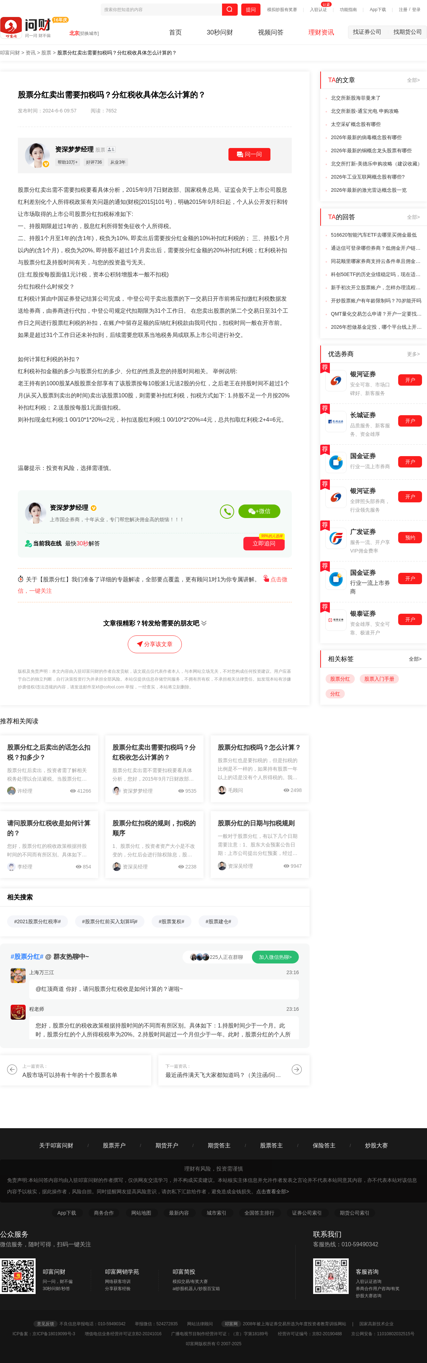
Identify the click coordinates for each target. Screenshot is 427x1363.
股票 (46, 53)
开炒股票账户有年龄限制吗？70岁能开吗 (376, 300)
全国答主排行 (260, 1213)
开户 (410, 380)
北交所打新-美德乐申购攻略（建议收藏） (376, 164)
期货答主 (219, 1145)
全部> (413, 80)
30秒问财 (220, 32)
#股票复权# (171, 921)
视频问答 (271, 32)
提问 (251, 9)
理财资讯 (321, 32)
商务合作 (104, 1213)
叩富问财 (10, 53)
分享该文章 (155, 644)
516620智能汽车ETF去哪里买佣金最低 (374, 235)
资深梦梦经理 (81, 149)
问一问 (249, 154)
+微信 (259, 511)
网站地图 (142, 1213)
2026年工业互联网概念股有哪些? (368, 177)
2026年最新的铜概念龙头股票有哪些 (371, 150)
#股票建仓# (218, 921)
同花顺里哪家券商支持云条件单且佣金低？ (377, 261)
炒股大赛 (376, 1145)
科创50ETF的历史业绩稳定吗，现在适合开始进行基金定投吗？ (377, 274)
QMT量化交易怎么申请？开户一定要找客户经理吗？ (377, 314)
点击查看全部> (272, 1191)
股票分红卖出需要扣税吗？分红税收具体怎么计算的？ (117, 53)
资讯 (31, 53)
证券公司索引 (307, 1213)
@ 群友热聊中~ (50, 956)
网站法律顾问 (203, 1323)
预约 (410, 537)
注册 (403, 9)
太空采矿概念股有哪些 (356, 124)
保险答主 (324, 1145)
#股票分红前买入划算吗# (110, 921)
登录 (416, 9)
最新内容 (179, 1213)
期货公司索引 (355, 1213)
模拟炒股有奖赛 (282, 9)
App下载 (378, 9)
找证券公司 (371, 32)
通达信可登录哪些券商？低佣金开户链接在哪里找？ (377, 248)
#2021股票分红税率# (37, 921)
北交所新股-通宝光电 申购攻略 (365, 111)
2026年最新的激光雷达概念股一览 (369, 190)
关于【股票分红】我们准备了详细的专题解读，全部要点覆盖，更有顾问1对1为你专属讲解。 (153, 585)
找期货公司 (408, 32)
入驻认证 (318, 9)
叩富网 (231, 1323)
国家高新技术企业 (376, 1323)
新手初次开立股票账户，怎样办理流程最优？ (377, 287)
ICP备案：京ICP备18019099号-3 (47, 1333)
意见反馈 (45, 1323)
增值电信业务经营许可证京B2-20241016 (127, 1333)
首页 (175, 32)
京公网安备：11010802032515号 (382, 1333)
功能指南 (348, 9)
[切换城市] (89, 33)
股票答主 (271, 1145)
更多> (413, 354)
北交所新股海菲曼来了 (356, 98)
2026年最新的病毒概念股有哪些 (366, 137)
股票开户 (114, 1145)
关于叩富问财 (56, 1145)
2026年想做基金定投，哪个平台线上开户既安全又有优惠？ (377, 327)
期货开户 (166, 1145)
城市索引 (217, 1213)
